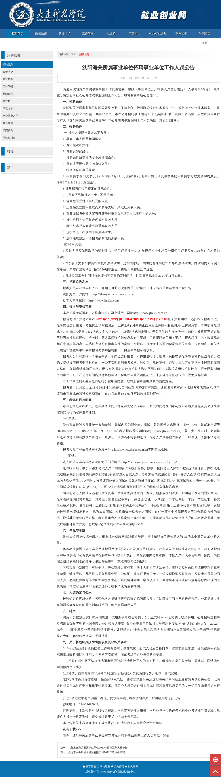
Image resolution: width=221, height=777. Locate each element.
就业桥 (6, 101)
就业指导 (8, 79)
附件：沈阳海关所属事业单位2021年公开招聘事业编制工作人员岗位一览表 (116, 735)
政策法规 (8, 71)
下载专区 (8, 108)
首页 (73, 54)
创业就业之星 (10, 115)
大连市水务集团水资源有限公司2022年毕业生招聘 (96, 752)
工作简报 (8, 86)
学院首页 (8, 130)
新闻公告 (8, 93)
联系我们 (8, 123)
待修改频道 (9, 137)
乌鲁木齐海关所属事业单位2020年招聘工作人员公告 (97, 747)
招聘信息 (8, 64)
